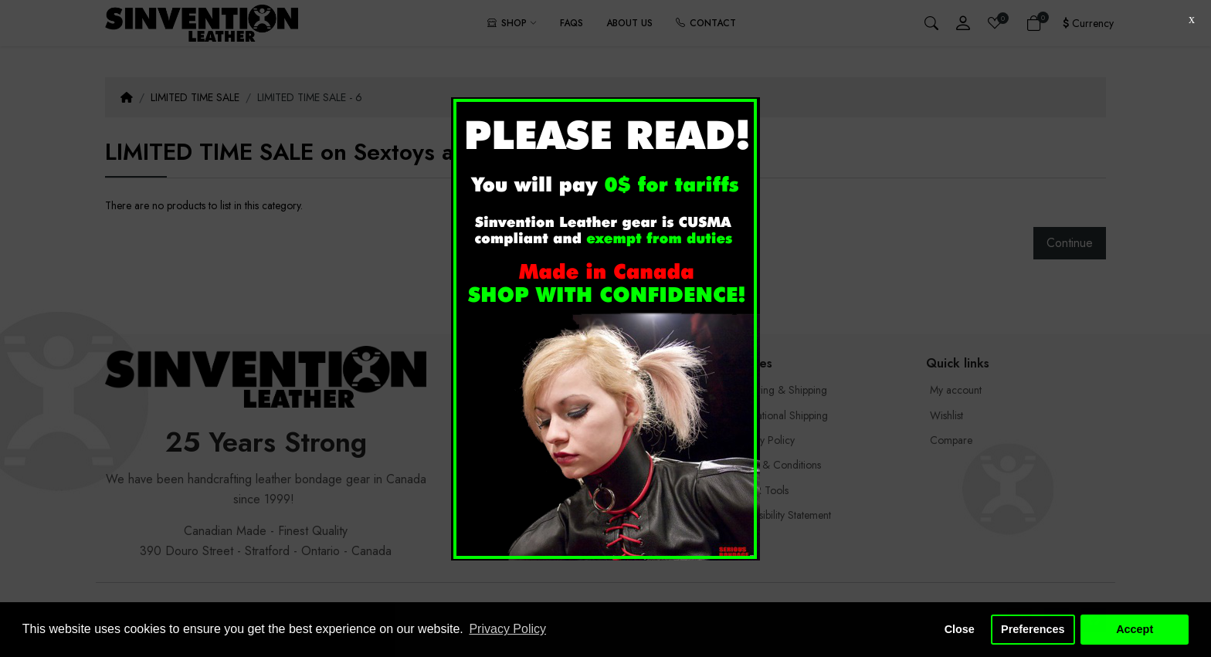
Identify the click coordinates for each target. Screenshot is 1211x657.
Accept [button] (1134, 629)
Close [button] (960, 629)
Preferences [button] (1032, 629)
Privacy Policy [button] (507, 628)
